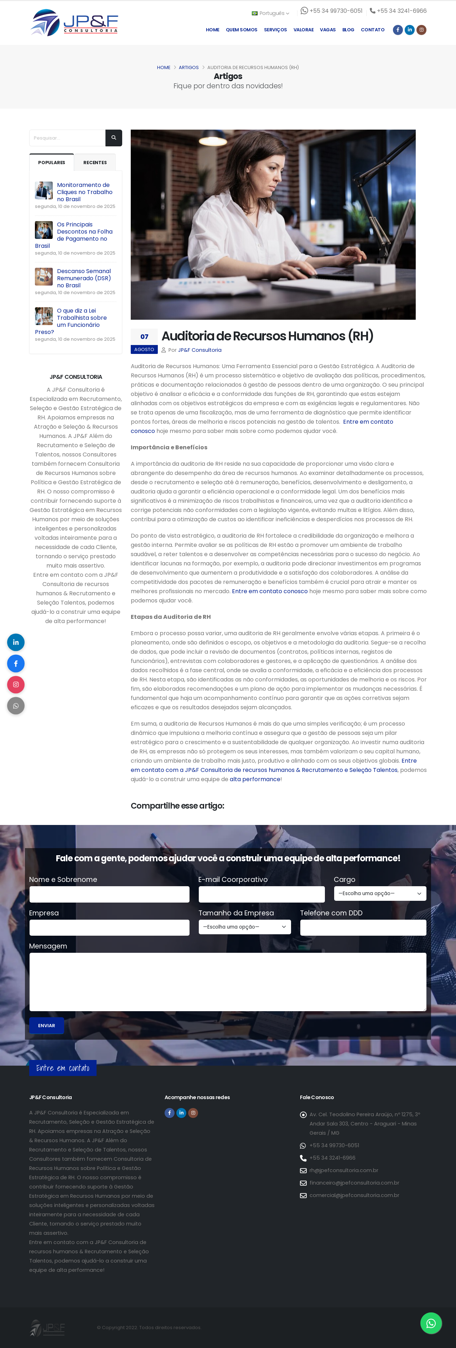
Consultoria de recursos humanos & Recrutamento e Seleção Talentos (299, 770)
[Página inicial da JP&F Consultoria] (73, 22)
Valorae (304, 29)
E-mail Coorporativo (233, 879)
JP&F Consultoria (200, 350)
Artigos (189, 67)
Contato (373, 29)
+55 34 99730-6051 (334, 1145)
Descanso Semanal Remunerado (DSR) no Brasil (84, 278)
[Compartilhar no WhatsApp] (16, 706)
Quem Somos (242, 29)
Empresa (44, 913)
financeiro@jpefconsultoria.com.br (354, 1182)
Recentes (95, 163)
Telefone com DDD (331, 913)
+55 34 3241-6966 (333, 1157)
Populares (52, 163)
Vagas (328, 29)
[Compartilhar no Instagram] (16, 685)
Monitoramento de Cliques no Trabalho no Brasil (85, 192)
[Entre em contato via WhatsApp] (431, 1323)
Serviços (275, 29)
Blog (348, 29)
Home (212, 29)
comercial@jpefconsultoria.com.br (354, 1195)
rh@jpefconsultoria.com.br (344, 1170)
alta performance (255, 779)
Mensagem (48, 946)
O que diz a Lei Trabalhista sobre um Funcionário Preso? (71, 321)
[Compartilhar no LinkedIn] (16, 642)
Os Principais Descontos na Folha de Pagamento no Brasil (74, 235)
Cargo (345, 879)
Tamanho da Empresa (236, 913)
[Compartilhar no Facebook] (16, 663)
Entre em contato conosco (270, 591)
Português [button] (270, 13)
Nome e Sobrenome (63, 879)
